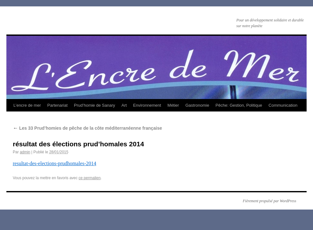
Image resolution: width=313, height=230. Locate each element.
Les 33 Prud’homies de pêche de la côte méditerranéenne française (87, 128)
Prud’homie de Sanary (94, 105)
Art (124, 105)
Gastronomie (197, 105)
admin (25, 152)
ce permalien (90, 178)
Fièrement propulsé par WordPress (269, 201)
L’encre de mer (27, 105)
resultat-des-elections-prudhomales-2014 (54, 163)
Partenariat (57, 105)
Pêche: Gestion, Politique (239, 105)
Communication (283, 105)
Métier (173, 105)
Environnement (147, 105)
